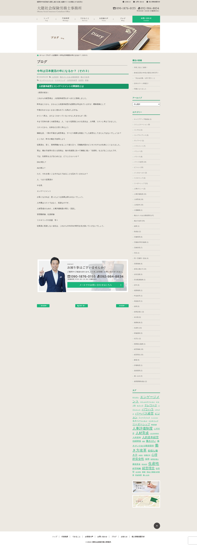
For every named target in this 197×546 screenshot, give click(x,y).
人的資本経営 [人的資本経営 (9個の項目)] (150, 437)
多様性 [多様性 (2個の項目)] (141, 455)
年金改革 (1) (138, 296)
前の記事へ (43, 305)
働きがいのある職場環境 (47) (144, 215)
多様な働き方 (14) (140, 269)
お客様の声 (103, 19)
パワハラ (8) (138, 157)
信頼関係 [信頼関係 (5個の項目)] (136, 441)
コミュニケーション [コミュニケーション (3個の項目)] (147, 402)
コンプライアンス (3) (141, 135)
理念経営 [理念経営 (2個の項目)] (144, 464)
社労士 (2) (137, 338)
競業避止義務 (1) (139, 344)
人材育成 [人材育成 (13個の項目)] (142, 433)
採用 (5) (136, 306)
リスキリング (60, 80)
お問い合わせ (140, 2)
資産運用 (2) (138, 370)
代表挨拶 (65, 19)
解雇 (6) (136, 360)
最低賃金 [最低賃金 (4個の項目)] (136, 464)
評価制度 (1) (138, 365)
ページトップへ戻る (157, 526)
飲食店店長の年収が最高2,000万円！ (146, 73)
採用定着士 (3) (139, 312)
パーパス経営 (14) (140, 162)
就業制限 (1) (138, 290)
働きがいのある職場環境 (69, 77)
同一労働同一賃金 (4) (141, 258)
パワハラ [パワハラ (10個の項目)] (148, 409)
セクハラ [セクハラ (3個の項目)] (140, 406)
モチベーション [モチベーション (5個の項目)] (139, 420)
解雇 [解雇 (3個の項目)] (143, 472)
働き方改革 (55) (139, 221)
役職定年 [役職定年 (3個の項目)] (147, 455)
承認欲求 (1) (138, 301)
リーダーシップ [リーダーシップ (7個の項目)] (141, 424)
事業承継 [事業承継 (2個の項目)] (154, 424)
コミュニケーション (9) (142, 124)
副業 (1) (136, 226)
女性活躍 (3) (138, 274)
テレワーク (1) (139, 140)
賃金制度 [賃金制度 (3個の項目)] (138, 475)
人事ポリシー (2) (139, 189)
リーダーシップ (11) (141, 183)
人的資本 (55, 55)
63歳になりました (140, 89)
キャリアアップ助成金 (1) (142, 119)
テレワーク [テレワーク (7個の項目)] (150, 405)
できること (84, 19)
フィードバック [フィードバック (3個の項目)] (144, 417)
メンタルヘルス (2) (140, 173)
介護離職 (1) (138, 210)
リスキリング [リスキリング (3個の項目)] (153, 421)
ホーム (41, 55)
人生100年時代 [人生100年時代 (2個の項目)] (154, 433)
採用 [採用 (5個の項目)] (147, 459)
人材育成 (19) (138, 199)
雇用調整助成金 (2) (140, 381)
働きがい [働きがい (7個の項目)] (151, 441)
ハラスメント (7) (139, 146)
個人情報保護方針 (154, 2)
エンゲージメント (46, 80)
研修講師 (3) (138, 333)
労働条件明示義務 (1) (141, 242)
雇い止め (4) (138, 376)
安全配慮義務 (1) (139, 280)
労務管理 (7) (138, 248)
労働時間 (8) (138, 237)
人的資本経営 (72, 80)
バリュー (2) (138, 151)
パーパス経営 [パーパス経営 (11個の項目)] (144, 413)
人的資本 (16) (138, 205)
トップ (46, 19)
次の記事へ (122, 305)
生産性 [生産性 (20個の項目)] (153, 463)
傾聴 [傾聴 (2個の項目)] (143, 441)
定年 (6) (136, 285)
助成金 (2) (137, 231)
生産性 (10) (138, 328)
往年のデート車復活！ (141, 83)
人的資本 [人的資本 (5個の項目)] (136, 437)
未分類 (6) (137, 317)
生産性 (81, 80)
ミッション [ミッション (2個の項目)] (154, 417)
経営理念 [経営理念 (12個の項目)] (148, 468)
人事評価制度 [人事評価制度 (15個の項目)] (142, 428)
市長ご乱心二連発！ (141, 67)
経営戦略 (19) (138, 349)
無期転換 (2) (138, 322)
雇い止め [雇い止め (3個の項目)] (146, 475)
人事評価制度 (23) (140, 194)
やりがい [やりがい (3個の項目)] (135, 397)
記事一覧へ (81, 305)
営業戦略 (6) (138, 264)
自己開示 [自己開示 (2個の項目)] (138, 472)
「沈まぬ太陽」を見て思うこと (144, 78)
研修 (86, 80)
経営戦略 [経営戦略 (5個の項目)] (136, 468)
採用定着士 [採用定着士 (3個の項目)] (155, 459)
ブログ (122, 19)
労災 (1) (136, 253)
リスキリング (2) (139, 178)
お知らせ (128, 2)
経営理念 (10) (138, 355)
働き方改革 (85, 77)
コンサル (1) (138, 130)
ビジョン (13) (138, 167)
